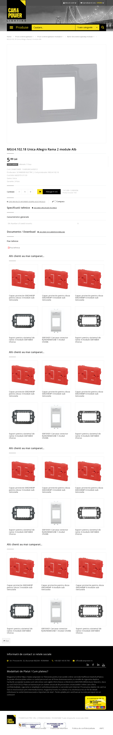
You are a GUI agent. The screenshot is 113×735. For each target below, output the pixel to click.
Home (9, 37)
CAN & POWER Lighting (16, 11)
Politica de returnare (59, 728)
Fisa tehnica (14, 247)
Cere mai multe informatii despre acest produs (26, 202)
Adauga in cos (47, 191)
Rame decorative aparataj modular (80, 37)
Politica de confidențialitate (83, 728)
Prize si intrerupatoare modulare (50, 37)
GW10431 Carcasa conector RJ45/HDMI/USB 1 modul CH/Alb (55, 339)
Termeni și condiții (38, 728)
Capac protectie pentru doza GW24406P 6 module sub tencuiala (89, 297)
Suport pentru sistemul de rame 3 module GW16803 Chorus (21, 339)
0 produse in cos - (92, 3)
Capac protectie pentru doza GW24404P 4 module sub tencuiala (56, 297)
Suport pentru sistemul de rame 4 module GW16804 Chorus (88, 339)
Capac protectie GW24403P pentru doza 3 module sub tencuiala (22, 297)
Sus (6, 640)
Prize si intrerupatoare (24, 37)
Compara (59, 201)
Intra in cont (69, 3)
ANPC (101, 728)
